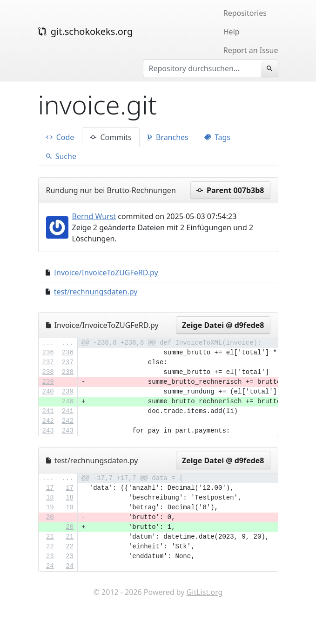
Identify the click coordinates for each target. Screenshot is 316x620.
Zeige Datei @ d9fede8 (223, 325)
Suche (61, 156)
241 (48, 411)
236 (48, 352)
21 (50, 536)
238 (48, 372)
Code (60, 137)
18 (50, 497)
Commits (110, 137)
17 (50, 488)
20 (50, 517)
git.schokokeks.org (85, 31)
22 (50, 546)
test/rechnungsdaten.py (96, 292)
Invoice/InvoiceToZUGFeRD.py (106, 272)
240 (48, 391)
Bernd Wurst (94, 216)
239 (48, 382)
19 (50, 507)
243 (48, 430)
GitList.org (205, 592)
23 (50, 556)
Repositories (245, 13)
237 (48, 362)
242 (48, 421)
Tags (217, 137)
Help (231, 32)
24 (50, 566)
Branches (168, 137)
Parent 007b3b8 (230, 190)
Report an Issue (250, 50)
